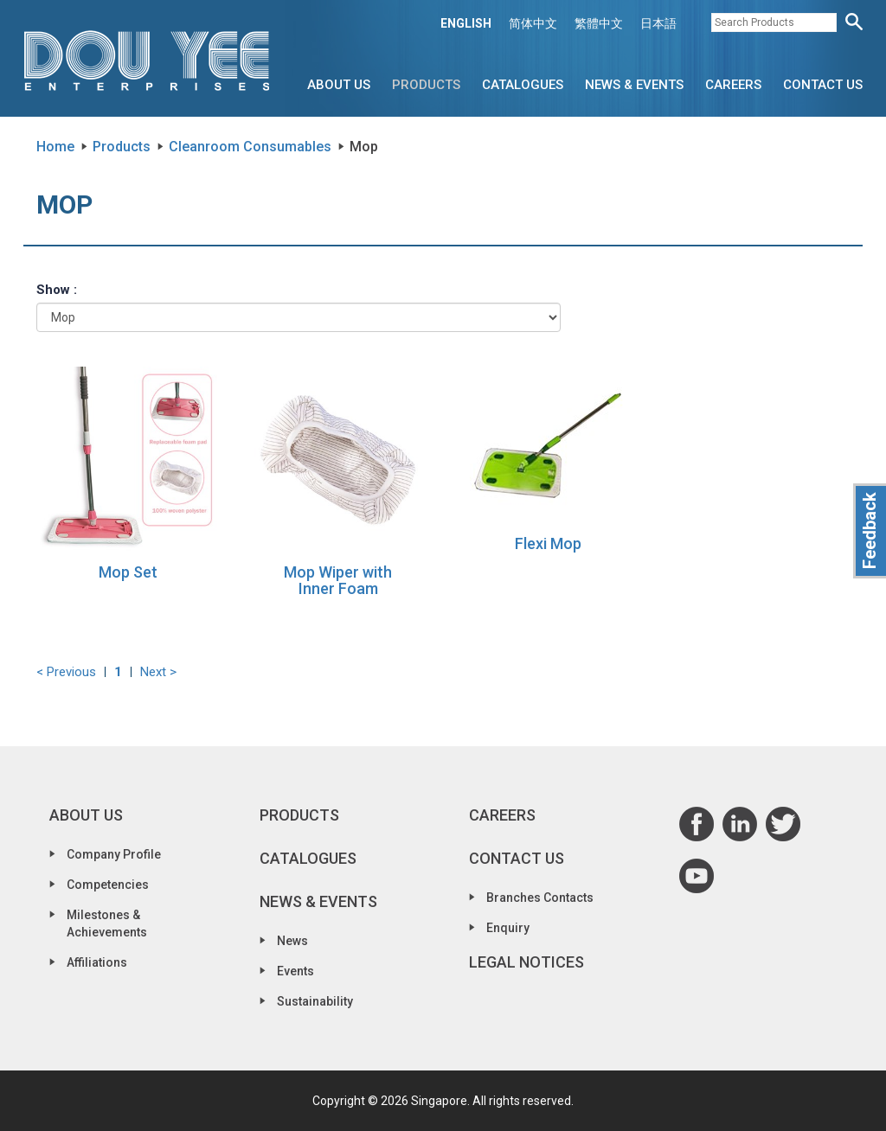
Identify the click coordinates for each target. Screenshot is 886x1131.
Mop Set (128, 572)
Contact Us (823, 85)
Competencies (108, 884)
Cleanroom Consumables (250, 146)
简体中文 (533, 23)
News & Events (634, 85)
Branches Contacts (540, 897)
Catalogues (522, 85)
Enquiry (508, 928)
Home (55, 146)
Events (295, 971)
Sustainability (315, 1001)
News (292, 941)
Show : (56, 289)
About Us (338, 85)
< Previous (66, 672)
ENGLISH (465, 23)
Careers (733, 85)
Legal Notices (526, 962)
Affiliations (97, 962)
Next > (158, 672)
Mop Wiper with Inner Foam (338, 580)
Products (426, 85)
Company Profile (114, 854)
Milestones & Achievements (107, 923)
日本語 (658, 23)
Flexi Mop (548, 543)
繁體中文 (599, 23)
